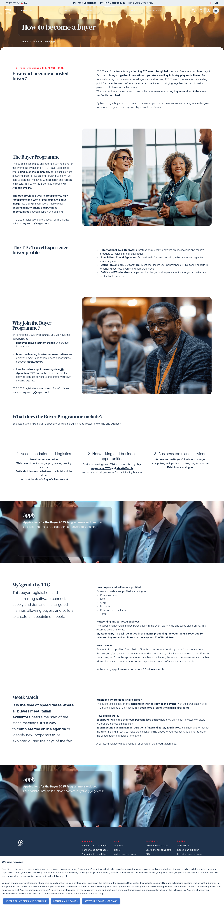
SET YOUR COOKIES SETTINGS (100, 901)
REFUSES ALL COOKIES (65, 901)
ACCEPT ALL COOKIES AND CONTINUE (26, 901)
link (66, 876)
